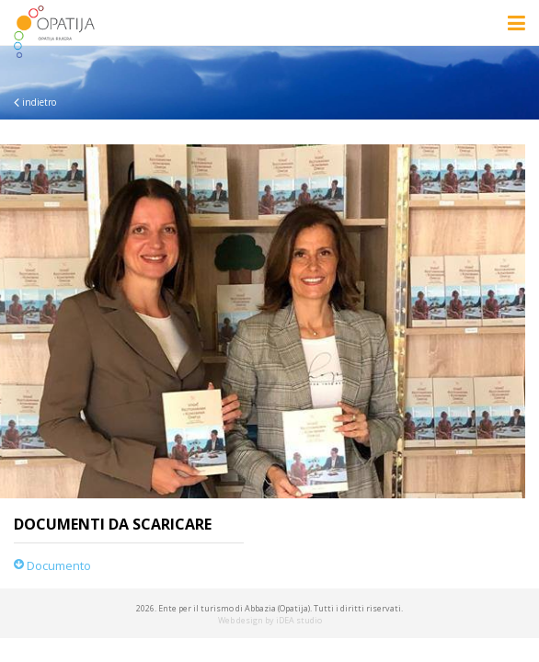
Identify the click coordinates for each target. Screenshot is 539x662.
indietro (35, 102)
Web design (240, 620)
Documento (52, 565)
